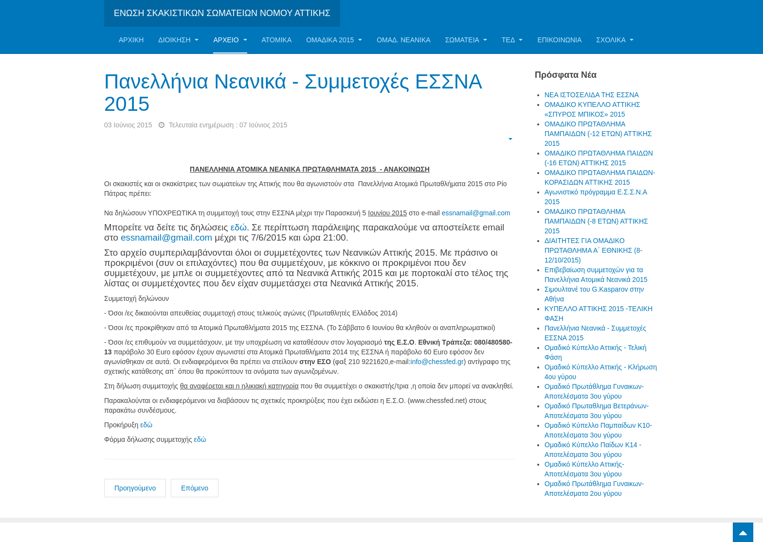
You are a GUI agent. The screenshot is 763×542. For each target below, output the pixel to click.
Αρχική (131, 40)
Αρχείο (230, 40)
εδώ (239, 227)
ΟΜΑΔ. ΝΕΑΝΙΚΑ (403, 40)
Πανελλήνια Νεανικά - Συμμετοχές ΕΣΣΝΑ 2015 (292, 92)
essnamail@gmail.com (476, 213)
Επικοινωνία (559, 40)
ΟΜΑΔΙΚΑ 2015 (334, 40)
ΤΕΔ (512, 40)
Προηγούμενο (135, 488)
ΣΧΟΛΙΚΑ (615, 40)
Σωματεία (466, 40)
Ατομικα (277, 40)
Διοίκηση (178, 40)
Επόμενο (194, 488)
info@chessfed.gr (437, 362)
